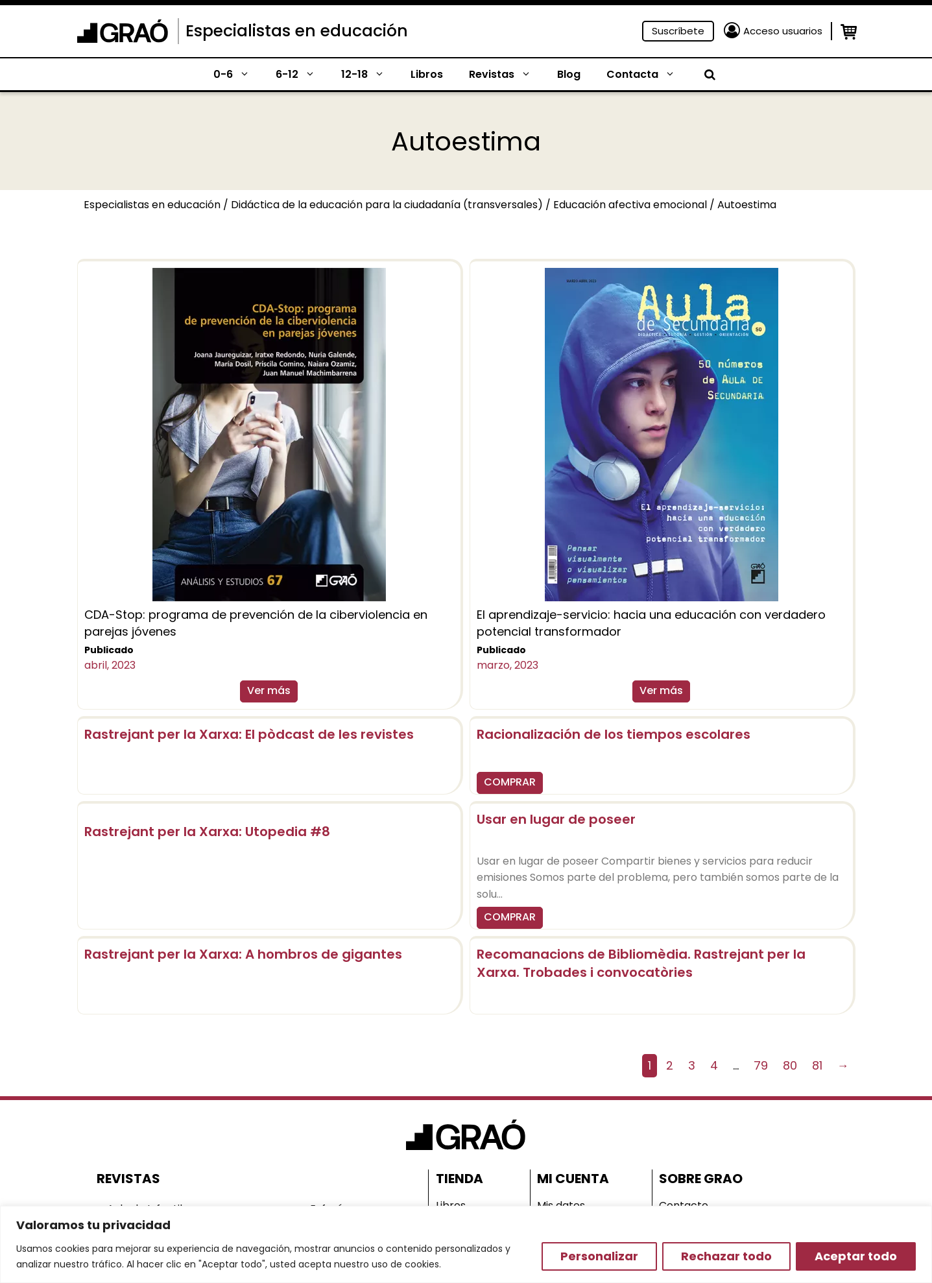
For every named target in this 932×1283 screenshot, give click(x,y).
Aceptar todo (856, 1256)
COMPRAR (510, 781)
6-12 (302, 75)
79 (761, 1065)
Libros (427, 74)
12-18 (369, 75)
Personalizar (599, 1256)
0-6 (238, 75)
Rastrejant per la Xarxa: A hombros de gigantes (243, 954)
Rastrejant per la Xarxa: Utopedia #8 (207, 831)
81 (817, 1065)
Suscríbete (678, 31)
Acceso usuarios (782, 31)
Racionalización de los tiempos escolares (613, 734)
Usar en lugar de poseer (556, 819)
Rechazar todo (726, 1256)
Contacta (647, 75)
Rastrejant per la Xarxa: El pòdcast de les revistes (249, 734)
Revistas (506, 75)
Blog (568, 74)
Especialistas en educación (296, 30)
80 (790, 1065)
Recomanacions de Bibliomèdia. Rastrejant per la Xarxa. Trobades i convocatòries (641, 963)
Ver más (269, 690)
